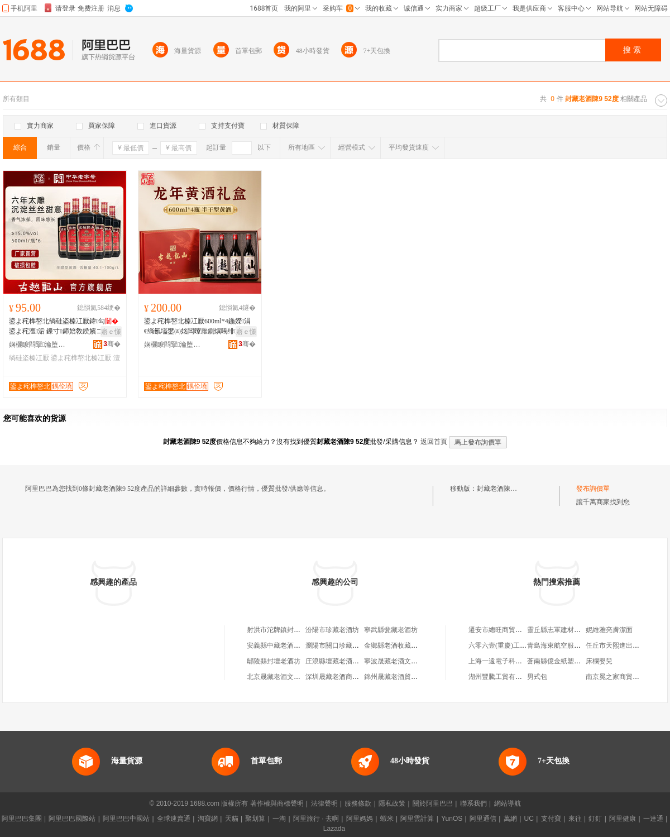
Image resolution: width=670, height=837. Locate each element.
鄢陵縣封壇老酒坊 (273, 661)
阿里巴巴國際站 (72, 818)
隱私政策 (392, 803)
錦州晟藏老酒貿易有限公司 (404, 677)
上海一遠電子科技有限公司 (508, 661)
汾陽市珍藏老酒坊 (332, 630)
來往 (575, 818)
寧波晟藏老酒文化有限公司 (404, 661)
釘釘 (595, 818)
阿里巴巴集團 (22, 818)
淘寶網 (208, 818)
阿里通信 (483, 818)
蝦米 (387, 818)
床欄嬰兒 (599, 661)
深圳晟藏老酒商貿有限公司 (345, 677)
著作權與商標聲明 (277, 803)
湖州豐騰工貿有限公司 (501, 677)
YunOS (451, 818)
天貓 (231, 818)
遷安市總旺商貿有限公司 (505, 630)
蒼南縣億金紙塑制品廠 (560, 661)
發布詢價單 (593, 488)
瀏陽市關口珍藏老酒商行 (342, 645)
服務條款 (357, 803)
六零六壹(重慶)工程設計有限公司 (517, 645)
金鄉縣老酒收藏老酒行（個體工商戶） (421, 645)
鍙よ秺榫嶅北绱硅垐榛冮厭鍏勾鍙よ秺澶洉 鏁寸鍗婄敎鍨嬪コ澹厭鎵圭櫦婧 (63, 326)
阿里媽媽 (359, 818)
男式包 (537, 677)
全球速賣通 (173, 818)
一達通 (653, 818)
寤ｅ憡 (111, 332)
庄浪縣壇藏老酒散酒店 (338, 661)
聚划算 (255, 818)
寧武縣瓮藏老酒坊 (391, 630)
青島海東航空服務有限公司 (567, 645)
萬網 (510, 818)
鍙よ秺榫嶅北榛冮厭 (81, 358)
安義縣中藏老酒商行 (277, 645)
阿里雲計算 (417, 818)
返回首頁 (433, 442)
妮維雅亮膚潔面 (609, 630)
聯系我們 (473, 803)
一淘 (279, 818)
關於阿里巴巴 (433, 803)
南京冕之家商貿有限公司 (622, 677)
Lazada (334, 829)
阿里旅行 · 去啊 (316, 818)
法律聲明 (324, 803)
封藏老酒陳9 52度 (503, 488)
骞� (112, 344)
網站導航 (507, 803)
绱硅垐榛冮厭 (29, 358)
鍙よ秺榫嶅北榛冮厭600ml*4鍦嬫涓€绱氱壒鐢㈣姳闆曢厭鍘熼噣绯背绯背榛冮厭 (198, 326)
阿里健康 (622, 818)
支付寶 (551, 818)
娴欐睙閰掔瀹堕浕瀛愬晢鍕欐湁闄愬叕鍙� (39, 344)
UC (529, 818)
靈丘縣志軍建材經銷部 (560, 630)
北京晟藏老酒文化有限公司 (287, 677)
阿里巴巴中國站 (126, 818)
